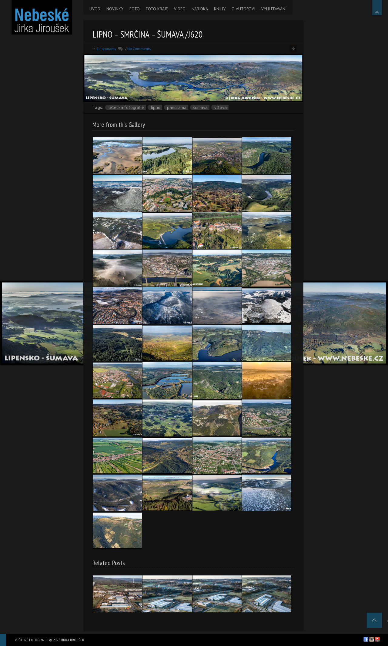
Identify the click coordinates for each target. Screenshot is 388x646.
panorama (176, 107)
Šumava (200, 107)
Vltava (220, 107)
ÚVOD (94, 9)
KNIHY (220, 9)
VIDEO (180, 9)
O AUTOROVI (243, 9)
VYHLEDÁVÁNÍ (273, 9)
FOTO (134, 9)
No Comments (139, 48)
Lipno (155, 107)
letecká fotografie (126, 107)
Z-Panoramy (106, 48)
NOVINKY (114, 9)
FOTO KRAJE (157, 9)
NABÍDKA (200, 9)
